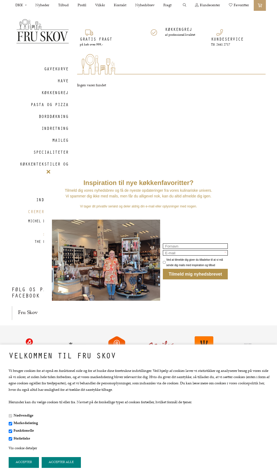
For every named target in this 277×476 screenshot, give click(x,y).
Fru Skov (28, 312)
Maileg (60, 141)
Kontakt (120, 5)
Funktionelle (24, 431)
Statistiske (22, 439)
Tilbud (63, 5)
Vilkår (100, 5)
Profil (82, 5)
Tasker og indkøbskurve (52, 194)
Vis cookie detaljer (23, 448)
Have (63, 81)
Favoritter (239, 5)
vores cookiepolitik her (246, 383)
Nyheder (42, 5)
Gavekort (57, 270)
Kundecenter (207, 5)
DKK (21, 5)
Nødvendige (24, 416)
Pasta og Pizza (49, 105)
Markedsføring (26, 423)
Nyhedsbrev (144, 5)
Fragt (167, 5)
